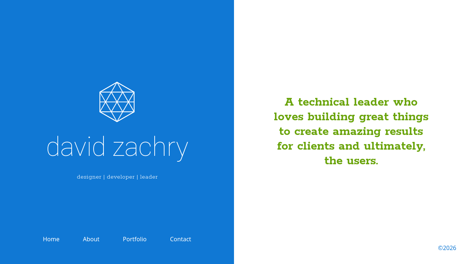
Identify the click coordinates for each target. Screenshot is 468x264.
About (91, 239)
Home (51, 239)
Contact (180, 239)
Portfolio (135, 239)
